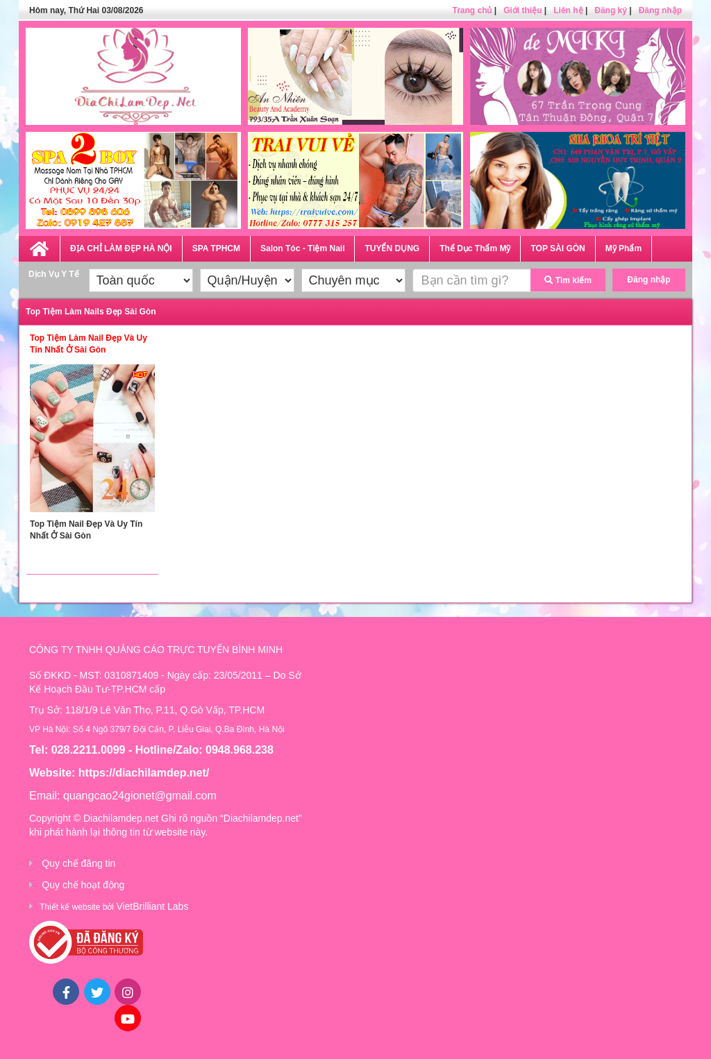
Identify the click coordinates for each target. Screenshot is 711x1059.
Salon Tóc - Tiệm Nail (302, 248)
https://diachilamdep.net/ (143, 773)
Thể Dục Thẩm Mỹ (475, 248)
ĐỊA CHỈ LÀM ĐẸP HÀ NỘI (121, 248)
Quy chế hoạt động (83, 884)
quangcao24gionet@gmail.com (140, 796)
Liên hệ (568, 10)
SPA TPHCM (216, 248)
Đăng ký (610, 10)
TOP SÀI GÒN (557, 248)
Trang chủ (472, 10)
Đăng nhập (660, 10)
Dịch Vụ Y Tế (53, 274)
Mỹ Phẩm (623, 248)
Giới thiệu (522, 10)
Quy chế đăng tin (78, 863)
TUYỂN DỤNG (392, 248)
